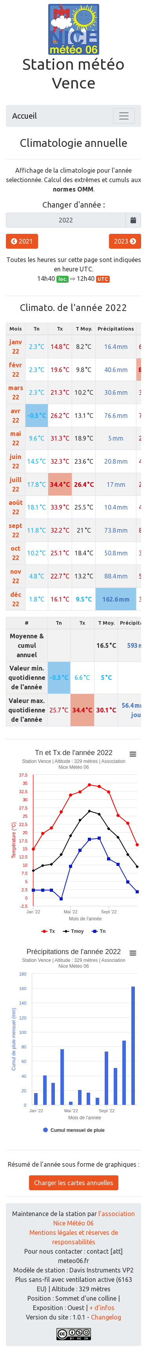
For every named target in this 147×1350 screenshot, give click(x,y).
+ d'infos (101, 1307)
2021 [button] (22, 241)
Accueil (24, 115)
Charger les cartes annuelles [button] (73, 1182)
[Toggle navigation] (124, 116)
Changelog (106, 1317)
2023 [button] (125, 241)
